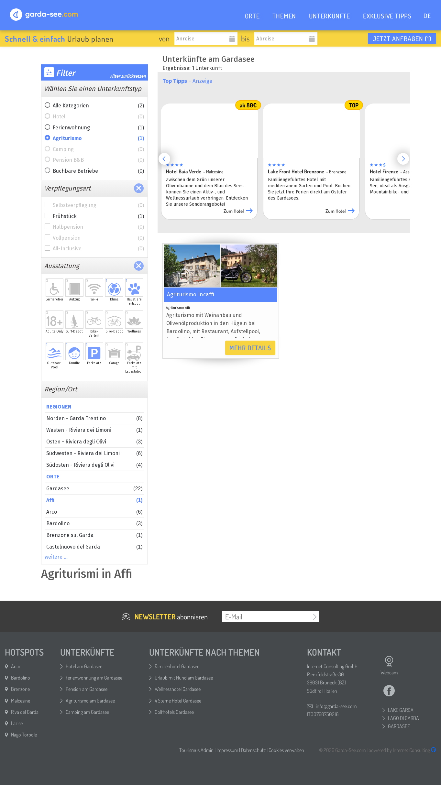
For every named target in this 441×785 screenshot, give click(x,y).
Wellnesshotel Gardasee (178, 689)
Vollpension (98, 238)
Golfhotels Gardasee (174, 712)
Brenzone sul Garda (94, 535)
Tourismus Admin (196, 750)
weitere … (56, 557)
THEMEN (284, 16)
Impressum (227, 750)
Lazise (17, 723)
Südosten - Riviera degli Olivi (94, 465)
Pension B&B (98, 160)
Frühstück (98, 216)
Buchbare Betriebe (98, 171)
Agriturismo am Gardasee (90, 700)
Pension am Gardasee (86, 689)
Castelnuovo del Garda (94, 547)
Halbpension (98, 227)
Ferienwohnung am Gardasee (94, 677)
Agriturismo (98, 138)
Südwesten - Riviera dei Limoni (94, 453)
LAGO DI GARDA (403, 718)
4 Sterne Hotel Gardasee (178, 700)
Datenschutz (253, 750)
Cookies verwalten (286, 750)
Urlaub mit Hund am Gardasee (184, 677)
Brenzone (20, 689)
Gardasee (94, 489)
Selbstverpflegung (98, 205)
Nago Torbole (24, 734)
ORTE (252, 16)
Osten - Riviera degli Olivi (94, 442)
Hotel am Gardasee (84, 666)
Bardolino (94, 523)
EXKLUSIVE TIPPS (387, 16)
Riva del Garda (25, 712)
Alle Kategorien (98, 105)
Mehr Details (250, 347)
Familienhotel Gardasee (177, 666)
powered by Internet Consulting (402, 750)
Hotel (98, 116)
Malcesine (20, 700)
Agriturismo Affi (178, 308)
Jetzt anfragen (402, 38)
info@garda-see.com (336, 706)
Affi (94, 500)
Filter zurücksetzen (128, 76)
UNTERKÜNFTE (329, 16)
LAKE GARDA (400, 710)
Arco (94, 512)
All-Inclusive (98, 248)
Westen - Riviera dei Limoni (94, 430)
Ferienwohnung (98, 127)
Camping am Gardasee (87, 712)
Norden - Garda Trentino (94, 418)
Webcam (389, 666)
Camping (98, 149)
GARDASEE (399, 726)
